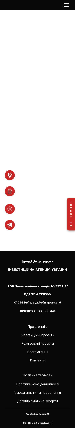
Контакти (37, 360)
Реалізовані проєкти (37, 343)
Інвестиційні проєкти (37, 335)
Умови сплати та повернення (37, 392)
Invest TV (71, 214)
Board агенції (37, 352)
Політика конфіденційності (37, 384)
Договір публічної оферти (37, 401)
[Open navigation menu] (66, 5)
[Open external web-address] (10, 225)
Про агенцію (38, 326)
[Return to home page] (19, 5)
